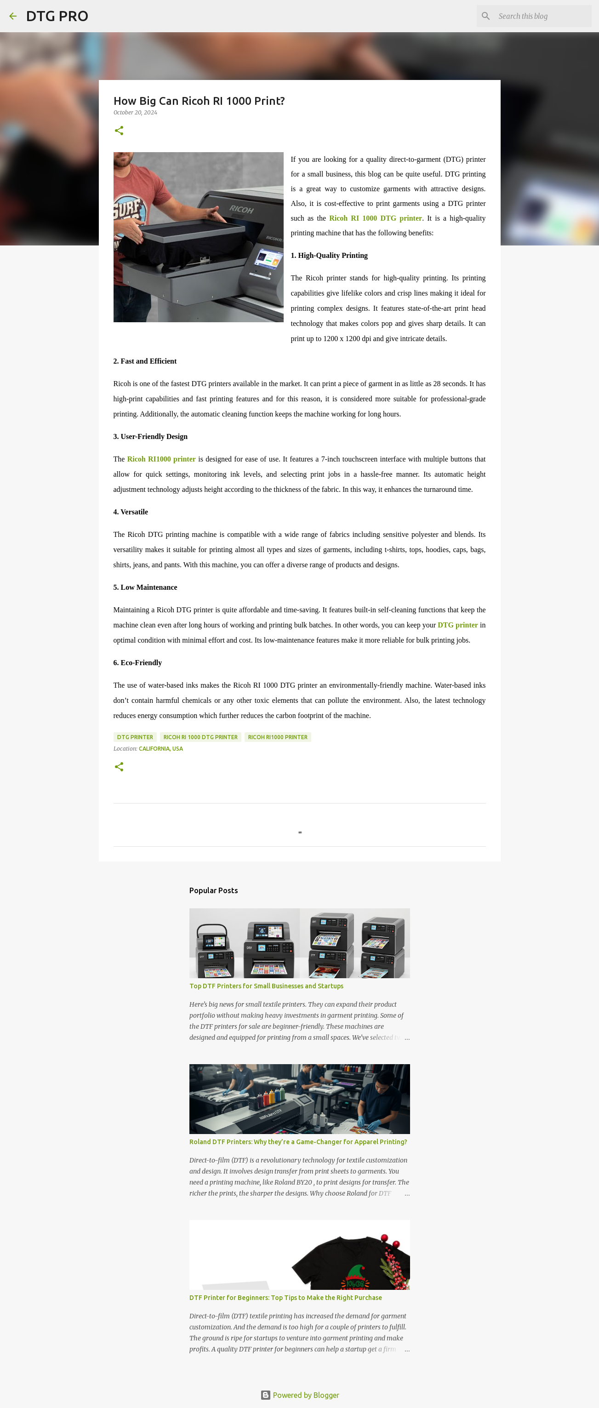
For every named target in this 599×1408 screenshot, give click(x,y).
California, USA (161, 749)
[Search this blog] (543, 16)
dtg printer (135, 737)
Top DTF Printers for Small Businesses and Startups (266, 986)
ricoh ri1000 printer (278, 737)
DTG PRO (57, 15)
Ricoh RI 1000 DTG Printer (201, 737)
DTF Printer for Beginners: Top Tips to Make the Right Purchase (285, 1297)
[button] (119, 131)
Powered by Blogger (299, 1395)
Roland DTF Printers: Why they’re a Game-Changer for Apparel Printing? (298, 1142)
